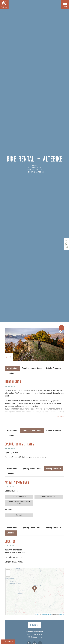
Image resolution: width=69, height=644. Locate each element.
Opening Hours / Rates (32, 368)
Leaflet (37, 614)
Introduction (12, 430)
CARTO (61, 614)
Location (11, 373)
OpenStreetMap (46, 614)
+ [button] (8, 571)
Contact (9, 641)
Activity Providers (53, 368)
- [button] (8, 574)
